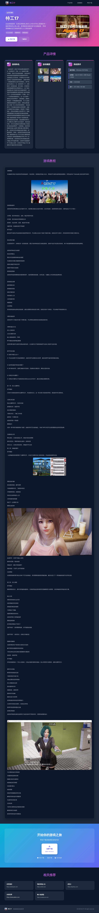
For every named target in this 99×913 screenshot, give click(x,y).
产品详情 (69, 3)
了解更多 (24, 39)
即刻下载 (89, 3)
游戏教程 (79, 3)
